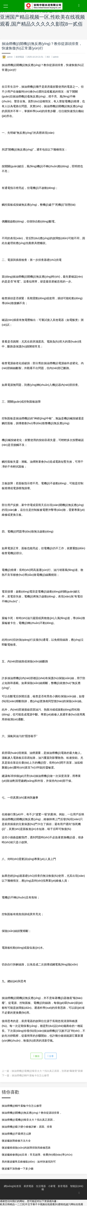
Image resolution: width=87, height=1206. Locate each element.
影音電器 (63, 1186)
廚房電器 (20, 57)
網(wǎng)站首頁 (12, 1186)
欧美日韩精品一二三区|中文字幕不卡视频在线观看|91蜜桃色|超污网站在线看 (41, 1204)
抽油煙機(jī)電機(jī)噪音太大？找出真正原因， (28, 1119)
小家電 (51, 1186)
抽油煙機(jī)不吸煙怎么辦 (16, 1133)
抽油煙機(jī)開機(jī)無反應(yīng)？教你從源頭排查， (32, 1112)
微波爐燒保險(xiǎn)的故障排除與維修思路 (26, 1147)
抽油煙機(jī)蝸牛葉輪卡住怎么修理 (30, 1075)
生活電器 (41, 1186)
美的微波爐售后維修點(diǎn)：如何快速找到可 (29, 1161)
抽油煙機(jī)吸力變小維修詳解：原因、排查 (27, 1126)
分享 (51, 1055)
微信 (36, 1055)
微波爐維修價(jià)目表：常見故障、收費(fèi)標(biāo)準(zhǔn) (37, 1154)
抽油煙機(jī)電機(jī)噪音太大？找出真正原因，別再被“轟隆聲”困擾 (47, 1070)
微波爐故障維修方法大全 (16, 1140)
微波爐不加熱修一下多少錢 (17, 1168)
